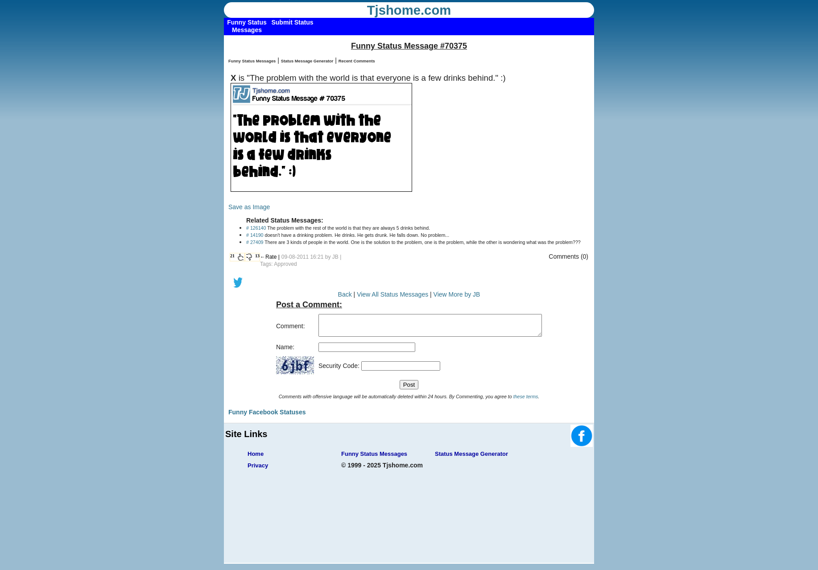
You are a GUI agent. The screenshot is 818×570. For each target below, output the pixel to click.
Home (256, 457)
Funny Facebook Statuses (267, 416)
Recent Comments (357, 61)
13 (257, 255)
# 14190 (255, 235)
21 (232, 255)
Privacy (258, 469)
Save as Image (249, 207)
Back (345, 294)
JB (335, 257)
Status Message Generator (307, 61)
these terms (525, 400)
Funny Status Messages (252, 61)
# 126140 (256, 228)
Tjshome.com (409, 10)
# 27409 (255, 242)
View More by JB (457, 294)
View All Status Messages (392, 294)
